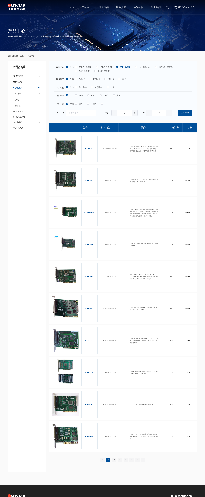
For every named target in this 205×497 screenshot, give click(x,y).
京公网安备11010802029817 (125, 489)
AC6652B (85, 230)
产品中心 (86, 7)
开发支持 (104, 7)
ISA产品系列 (19, 129)
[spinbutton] (124, 113)
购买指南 (121, 7)
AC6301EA (85, 258)
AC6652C (85, 174)
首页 (71, 7)
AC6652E (85, 398)
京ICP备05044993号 (105, 489)
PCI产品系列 (19, 90)
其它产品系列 (19, 136)
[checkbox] (67, 67)
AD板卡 (18, 97)
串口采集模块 (19, 116)
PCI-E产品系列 (20, 76)
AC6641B (85, 342)
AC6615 (85, 314)
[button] (114, 113)
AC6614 (85, 146)
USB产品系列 (19, 83)
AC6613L (85, 370)
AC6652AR (85, 202)
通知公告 (138, 7)
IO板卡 (18, 109)
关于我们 (156, 7)
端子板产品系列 (21, 122)
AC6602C (85, 286)
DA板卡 (18, 103)
